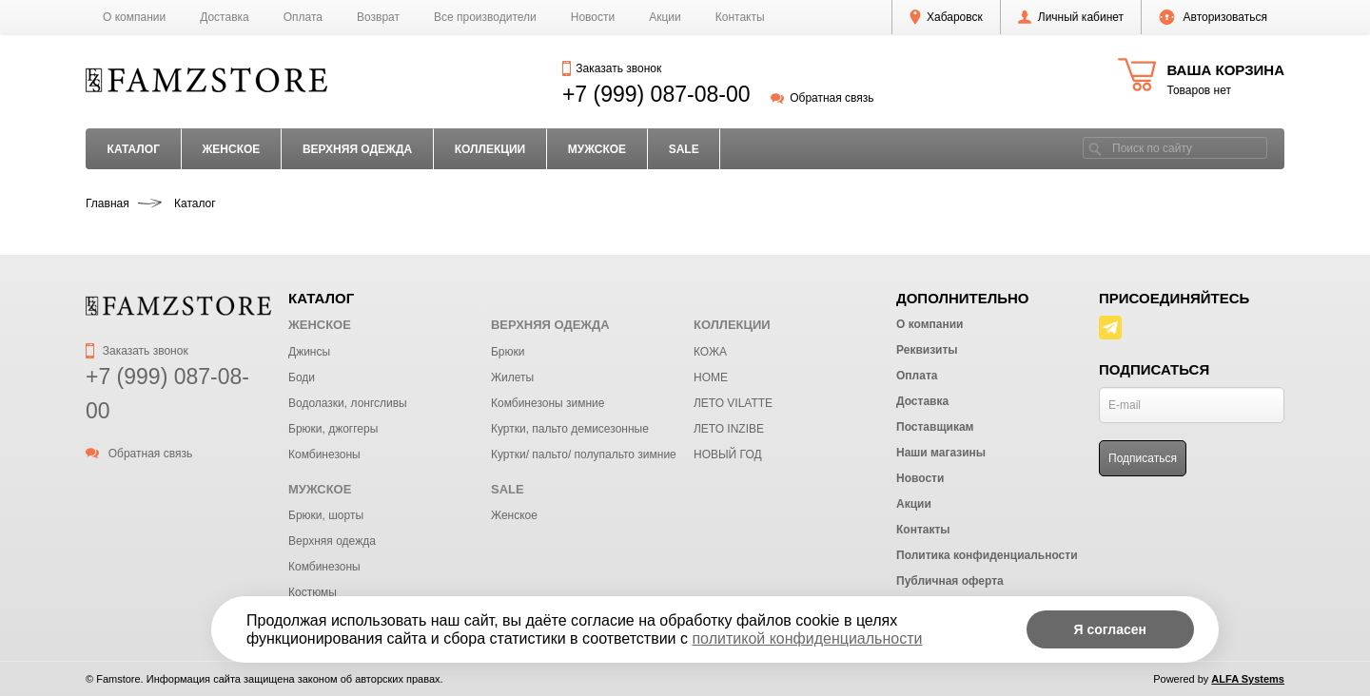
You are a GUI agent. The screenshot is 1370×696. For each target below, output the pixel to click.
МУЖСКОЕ (597, 149)
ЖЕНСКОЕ (231, 149)
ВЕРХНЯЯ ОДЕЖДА (357, 149)
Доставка (224, 17)
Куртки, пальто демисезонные (570, 428)
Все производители (485, 17)
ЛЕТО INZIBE (729, 428)
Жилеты (512, 377)
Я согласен (1110, 629)
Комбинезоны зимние (547, 403)
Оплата (303, 17)
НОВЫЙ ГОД (728, 454)
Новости (593, 17)
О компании (134, 17)
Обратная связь (822, 98)
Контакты (740, 17)
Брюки (508, 351)
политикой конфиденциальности (807, 638)
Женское (514, 515)
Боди (301, 377)
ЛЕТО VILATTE (733, 403)
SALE (684, 149)
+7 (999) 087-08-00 (656, 94)
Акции (665, 17)
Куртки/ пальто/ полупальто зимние (583, 454)
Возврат (378, 17)
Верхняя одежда (332, 541)
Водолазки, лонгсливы (347, 403)
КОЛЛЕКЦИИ (490, 149)
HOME (711, 377)
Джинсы (309, 351)
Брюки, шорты (325, 515)
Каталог (134, 149)
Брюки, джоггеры (333, 428)
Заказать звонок (611, 68)
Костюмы (312, 592)
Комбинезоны (324, 454)
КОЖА (710, 351)
